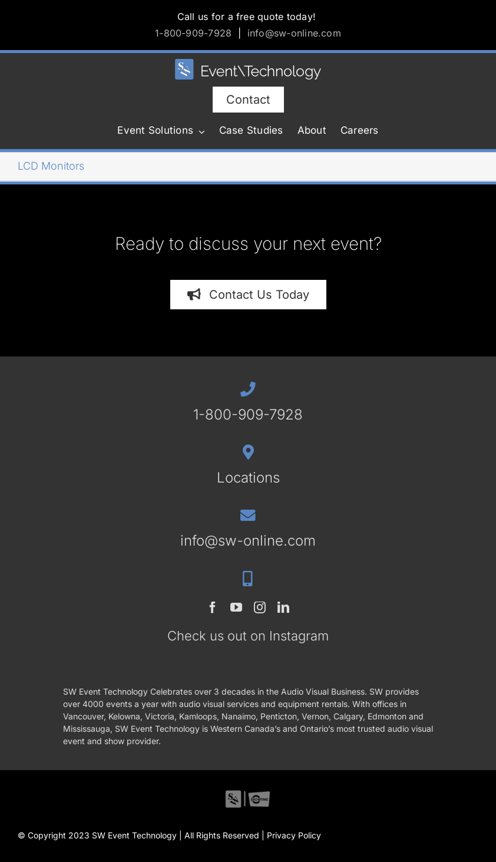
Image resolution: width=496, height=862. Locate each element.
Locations (248, 477)
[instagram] (260, 607)
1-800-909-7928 (193, 33)
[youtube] (236, 607)
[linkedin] (283, 607)
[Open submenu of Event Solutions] (199, 131)
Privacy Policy (294, 835)
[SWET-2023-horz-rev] (248, 64)
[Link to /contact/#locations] (248, 452)
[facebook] (213, 607)
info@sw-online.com (294, 33)
